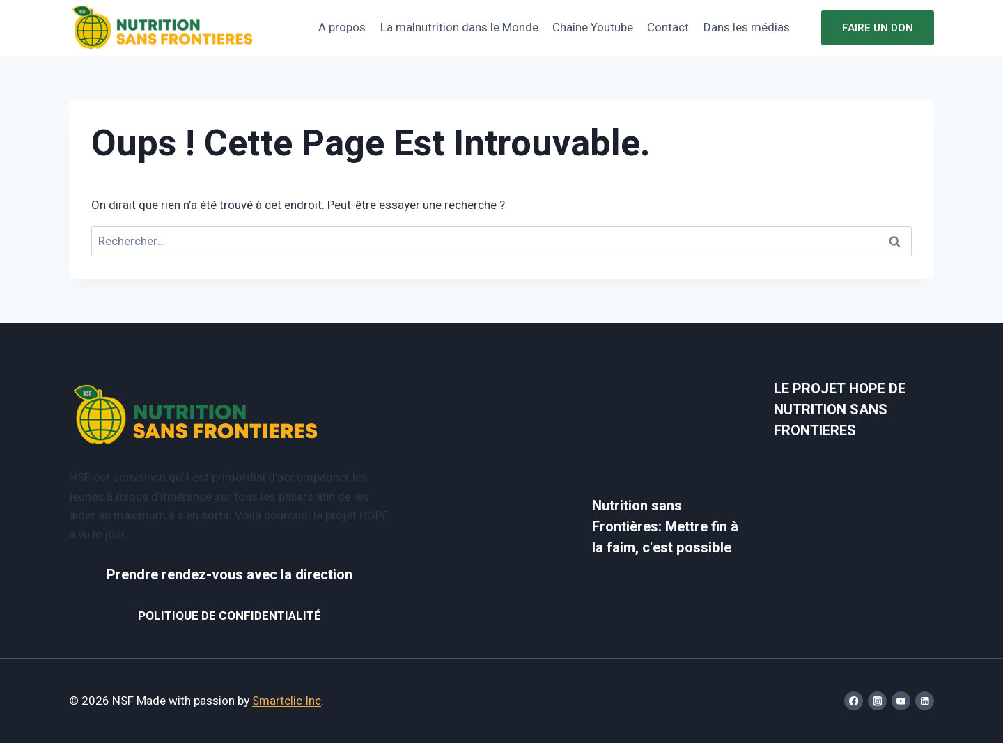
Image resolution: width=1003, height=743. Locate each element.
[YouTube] (901, 700)
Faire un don (877, 28)
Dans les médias (746, 27)
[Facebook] (853, 700)
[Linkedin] (924, 700)
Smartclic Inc (286, 701)
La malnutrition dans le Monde (459, 27)
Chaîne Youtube (592, 27)
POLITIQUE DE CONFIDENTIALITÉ (229, 616)
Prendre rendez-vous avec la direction (229, 575)
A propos (342, 27)
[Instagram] (877, 700)
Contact (668, 27)
